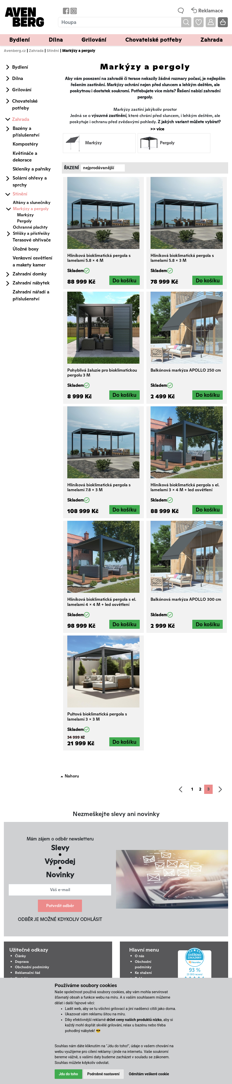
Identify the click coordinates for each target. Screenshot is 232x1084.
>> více (154, 129)
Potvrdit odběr (60, 905)
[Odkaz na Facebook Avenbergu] (65, 10)
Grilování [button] (93, 39)
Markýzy (25, 215)
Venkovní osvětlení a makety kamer (32, 261)
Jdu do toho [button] (68, 1074)
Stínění (53, 50)
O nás (139, 956)
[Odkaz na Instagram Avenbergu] (73, 10)
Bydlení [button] (19, 39)
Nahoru (72, 776)
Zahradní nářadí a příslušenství (31, 295)
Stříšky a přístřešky (31, 233)
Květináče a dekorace (25, 156)
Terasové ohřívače (32, 240)
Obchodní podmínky (32, 967)
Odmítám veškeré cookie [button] (149, 1074)
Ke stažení (143, 972)
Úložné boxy (26, 249)
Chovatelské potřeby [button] (153, 39)
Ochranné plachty (30, 227)
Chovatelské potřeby (25, 104)
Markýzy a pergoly (31, 208)
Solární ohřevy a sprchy (30, 181)
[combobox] (103, 168)
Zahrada (36, 50)
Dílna (17, 78)
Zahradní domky (30, 274)
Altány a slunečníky (32, 202)
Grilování (21, 90)
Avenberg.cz (15, 50)
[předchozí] (180, 789)
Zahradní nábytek (31, 283)
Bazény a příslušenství (26, 131)
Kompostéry (25, 144)
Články (20, 956)
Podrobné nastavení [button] (103, 1074)
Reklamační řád (27, 972)
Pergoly (24, 221)
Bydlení (20, 67)
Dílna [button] (56, 39)
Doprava (22, 961)
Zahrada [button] (212, 39)
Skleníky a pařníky (32, 169)
